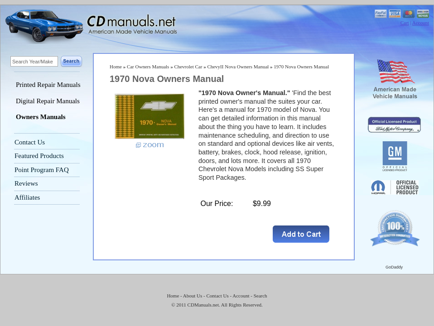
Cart (404, 22)
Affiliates (27, 197)
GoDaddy (394, 267)
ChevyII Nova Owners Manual (238, 66)
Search (260, 295)
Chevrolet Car (188, 66)
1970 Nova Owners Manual (301, 66)
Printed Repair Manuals (48, 84)
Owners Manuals (41, 116)
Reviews (26, 183)
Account (420, 22)
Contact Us (29, 142)
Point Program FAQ (41, 169)
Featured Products (39, 155)
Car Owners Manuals (148, 66)
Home (116, 66)
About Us (192, 295)
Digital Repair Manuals (48, 101)
